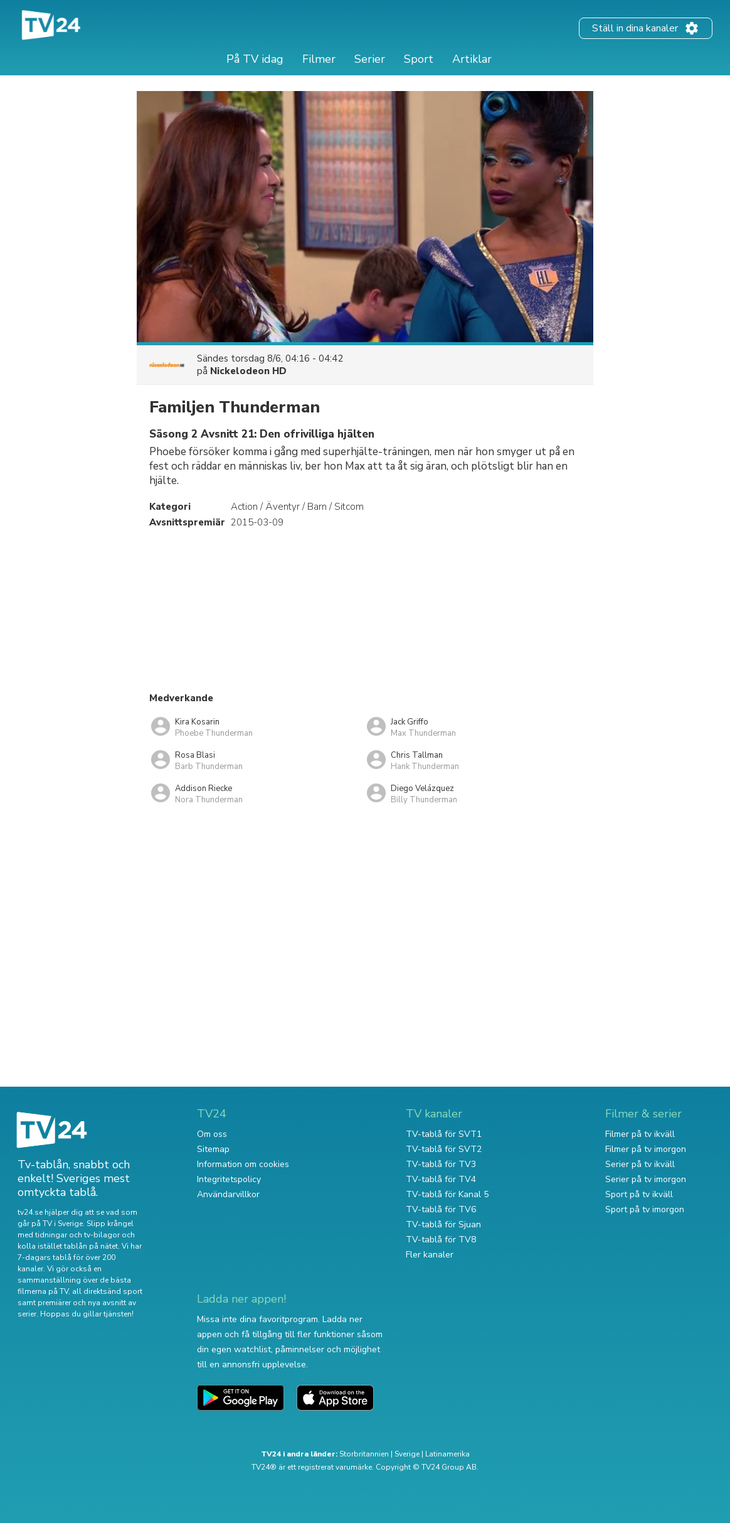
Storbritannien (364, 1454)
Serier (369, 59)
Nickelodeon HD (248, 371)
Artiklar (472, 59)
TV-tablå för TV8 (441, 1240)
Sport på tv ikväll (639, 1194)
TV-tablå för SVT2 (444, 1149)
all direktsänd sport (107, 1291)
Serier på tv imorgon (645, 1179)
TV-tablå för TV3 (441, 1164)
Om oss (212, 1134)
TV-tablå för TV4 (441, 1179)
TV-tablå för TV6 (441, 1209)
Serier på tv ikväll (640, 1164)
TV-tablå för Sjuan (443, 1224)
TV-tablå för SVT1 (444, 1134)
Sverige (407, 1454)
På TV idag (254, 59)
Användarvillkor (228, 1194)
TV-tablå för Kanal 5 (447, 1194)
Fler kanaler (429, 1255)
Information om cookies (243, 1164)
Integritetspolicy (229, 1179)
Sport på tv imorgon (644, 1209)
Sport (418, 59)
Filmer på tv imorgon (645, 1149)
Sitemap (213, 1149)
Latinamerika (447, 1454)
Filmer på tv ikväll (640, 1134)
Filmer (319, 59)
